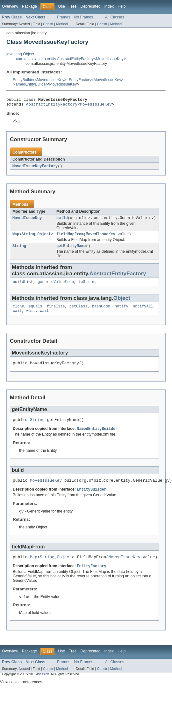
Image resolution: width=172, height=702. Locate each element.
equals (35, 311)
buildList (23, 286)
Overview (10, 6)
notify (121, 311)
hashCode (101, 311)
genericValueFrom (56, 286)
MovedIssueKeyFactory (35, 168)
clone (18, 311)
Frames (63, 17)
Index (109, 6)
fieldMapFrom (69, 237)
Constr (48, 24)
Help (121, 6)
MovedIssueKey (110, 59)
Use (61, 6)
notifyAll (143, 311)
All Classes (114, 17)
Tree (73, 6)
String (28, 237)
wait (17, 316)
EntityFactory (80, 80)
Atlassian (42, 685)
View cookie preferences (21, 693)
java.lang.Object (20, 54)
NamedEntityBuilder (30, 84)
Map (15, 237)
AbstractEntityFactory (52, 106)
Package (29, 6)
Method (62, 24)
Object (44, 237)
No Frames (83, 17)
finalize (56, 311)
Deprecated (91, 6)
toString (87, 286)
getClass (78, 311)
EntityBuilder (23, 80)
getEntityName (71, 249)
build (62, 220)
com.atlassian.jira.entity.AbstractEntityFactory (55, 59)
